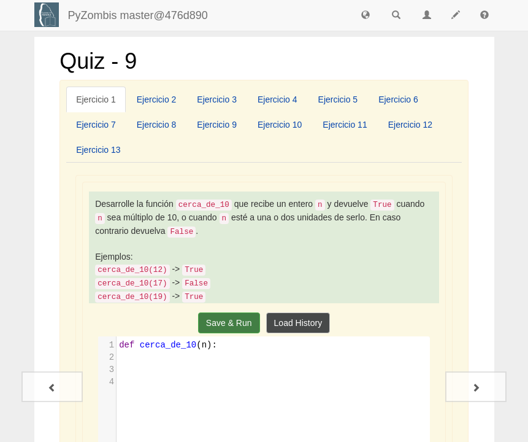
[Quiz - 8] (52, 386)
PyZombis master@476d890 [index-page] (138, 15)
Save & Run (229, 323)
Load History (298, 323)
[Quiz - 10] (476, 386)
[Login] (46, 14)
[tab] (96, 99)
